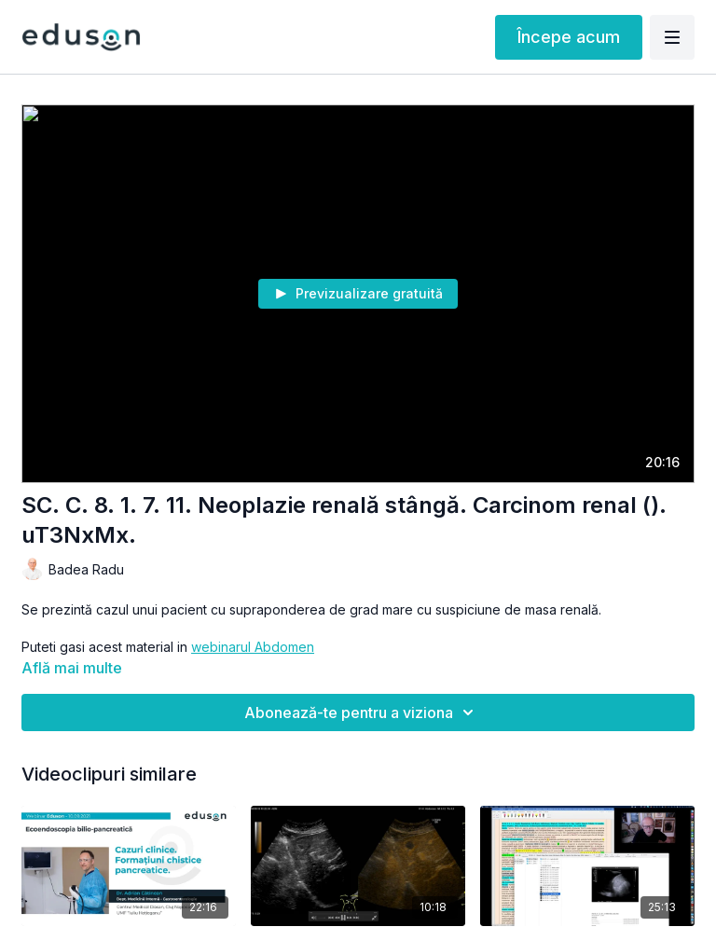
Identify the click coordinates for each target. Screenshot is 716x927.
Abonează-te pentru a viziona (361, 712)
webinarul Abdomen (252, 647)
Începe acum (568, 37)
